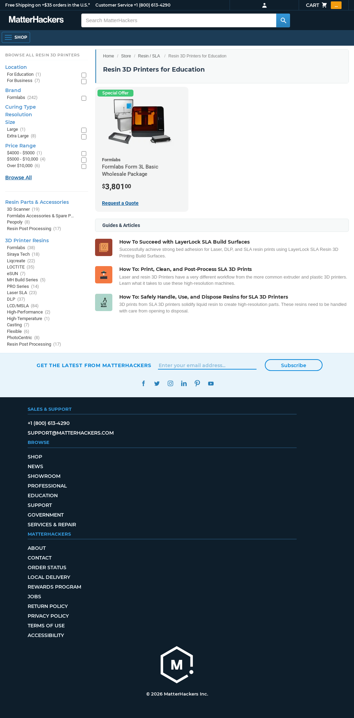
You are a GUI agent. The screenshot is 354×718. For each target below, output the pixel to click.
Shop (35, 457)
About (37, 548)
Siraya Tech (23, 254)
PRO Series (23, 286)
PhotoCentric (23, 338)
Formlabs (22, 97)
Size (10, 122)
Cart (324, 5)
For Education (24, 74)
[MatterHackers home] (177, 665)
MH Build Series (26, 280)
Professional (47, 486)
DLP (16, 299)
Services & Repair (52, 524)
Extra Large (21, 136)
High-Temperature (28, 319)
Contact (40, 558)
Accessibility (46, 635)
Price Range (20, 146)
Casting (18, 325)
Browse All (18, 177)
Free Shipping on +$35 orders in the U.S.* (47, 5)
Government (46, 515)
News (35, 466)
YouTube (211, 384)
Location (16, 67)
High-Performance (28, 312)
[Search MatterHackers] (283, 20)
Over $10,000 (23, 166)
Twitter (157, 384)
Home (108, 56)
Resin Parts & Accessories (37, 202)
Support (40, 505)
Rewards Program (54, 587)
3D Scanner (23, 209)
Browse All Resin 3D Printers (42, 55)
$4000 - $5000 (24, 153)
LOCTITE (21, 267)
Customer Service (114, 5)
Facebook (143, 384)
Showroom (44, 476)
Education (43, 495)
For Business (23, 81)
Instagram (170, 384)
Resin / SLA (149, 56)
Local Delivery (49, 577)
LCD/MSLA (23, 306)
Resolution (18, 114)
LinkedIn (184, 384)
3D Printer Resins (27, 240)
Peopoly (18, 222)
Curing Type (20, 107)
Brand (13, 90)
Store (126, 56)
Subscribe (293, 365)
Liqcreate (21, 261)
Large (16, 129)
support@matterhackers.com (71, 433)
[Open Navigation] (16, 37)
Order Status (47, 567)
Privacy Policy (48, 616)
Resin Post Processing (34, 229)
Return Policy (48, 606)
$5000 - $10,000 (26, 159)
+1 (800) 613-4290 (152, 5)
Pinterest (197, 384)
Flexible (18, 331)
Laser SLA (22, 293)
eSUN (16, 274)
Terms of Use (46, 625)
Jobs (34, 596)
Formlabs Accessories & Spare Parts (40, 216)
